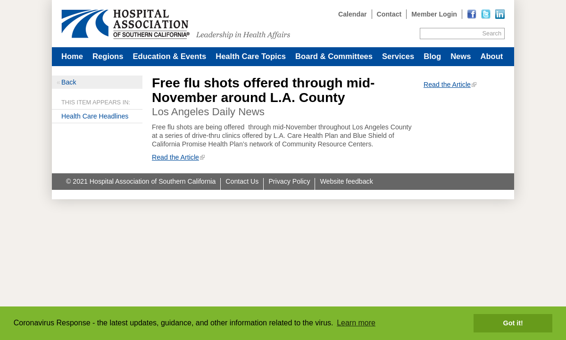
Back (68, 82)
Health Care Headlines (94, 116)
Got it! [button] (513, 323)
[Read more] (500, 14)
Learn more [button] (356, 323)
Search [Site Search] (492, 33)
